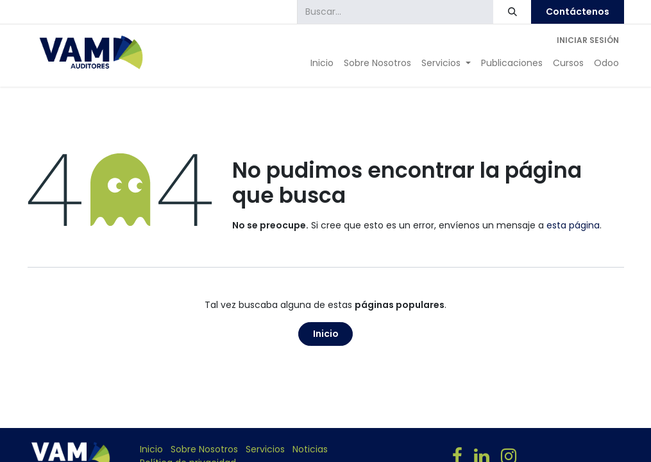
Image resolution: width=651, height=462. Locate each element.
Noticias (310, 449)
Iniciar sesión (588, 40)
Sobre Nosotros (204, 449)
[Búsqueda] (512, 12)
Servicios (265, 449)
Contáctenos (577, 11)
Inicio (326, 333)
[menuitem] (322, 63)
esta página (573, 225)
